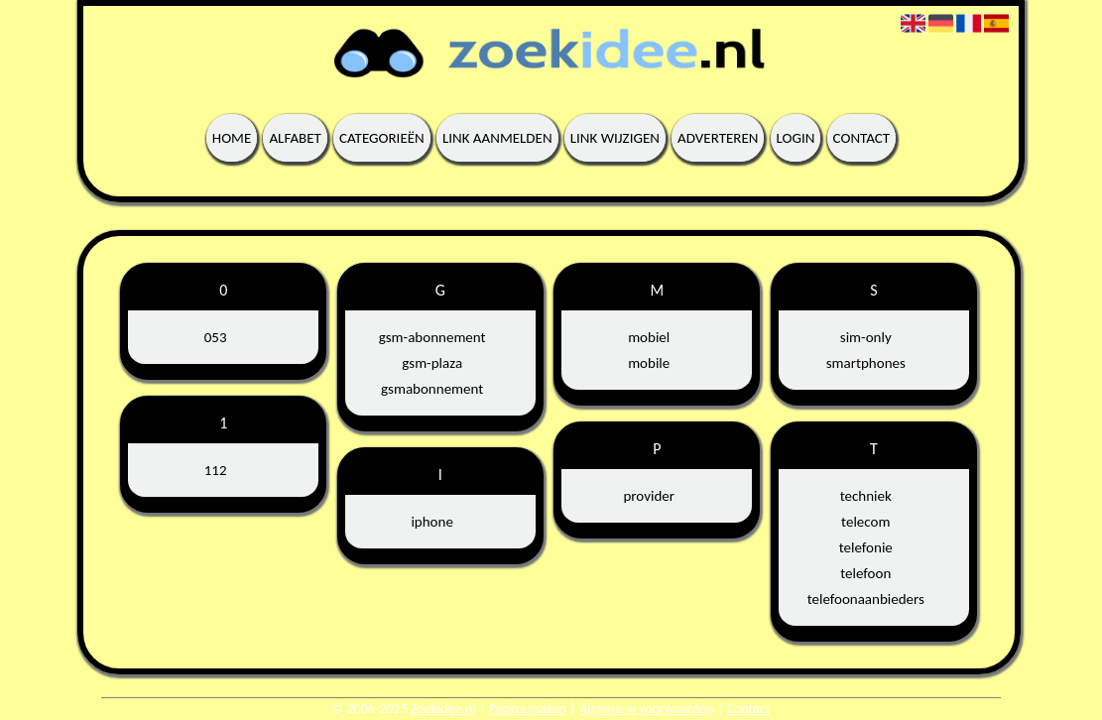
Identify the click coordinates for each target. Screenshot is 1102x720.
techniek (866, 496)
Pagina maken (527, 708)
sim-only (866, 337)
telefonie (866, 547)
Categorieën (382, 138)
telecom (865, 522)
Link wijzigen (615, 138)
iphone (431, 522)
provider (648, 496)
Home (231, 138)
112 (215, 470)
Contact (862, 138)
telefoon (865, 573)
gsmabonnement (432, 389)
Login (796, 138)
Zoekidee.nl (443, 708)
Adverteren (717, 138)
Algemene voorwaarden (646, 708)
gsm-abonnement (432, 337)
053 (215, 337)
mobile (649, 363)
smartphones (866, 363)
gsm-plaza (432, 363)
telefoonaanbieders (865, 599)
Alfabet (295, 138)
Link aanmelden (497, 138)
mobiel (649, 337)
